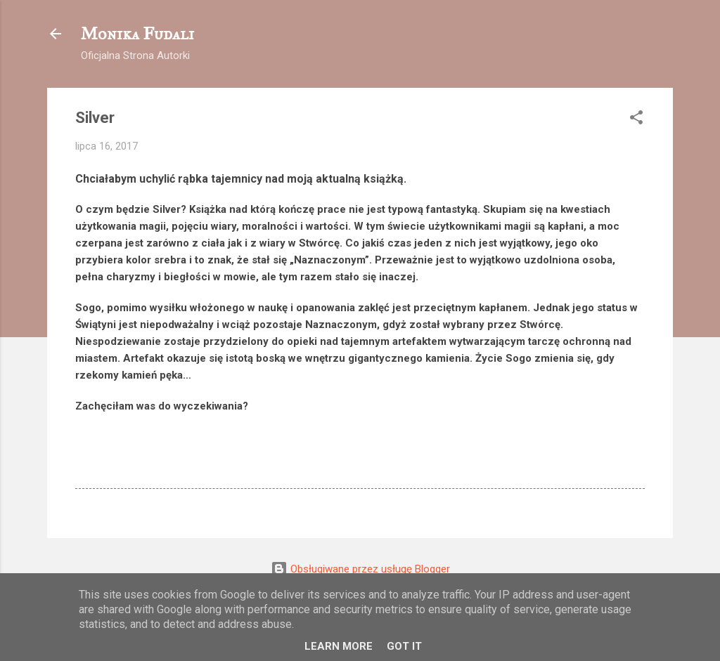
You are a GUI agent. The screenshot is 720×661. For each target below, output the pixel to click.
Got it (404, 646)
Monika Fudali (137, 33)
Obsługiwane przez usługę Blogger (360, 569)
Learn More (338, 646)
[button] (636, 120)
